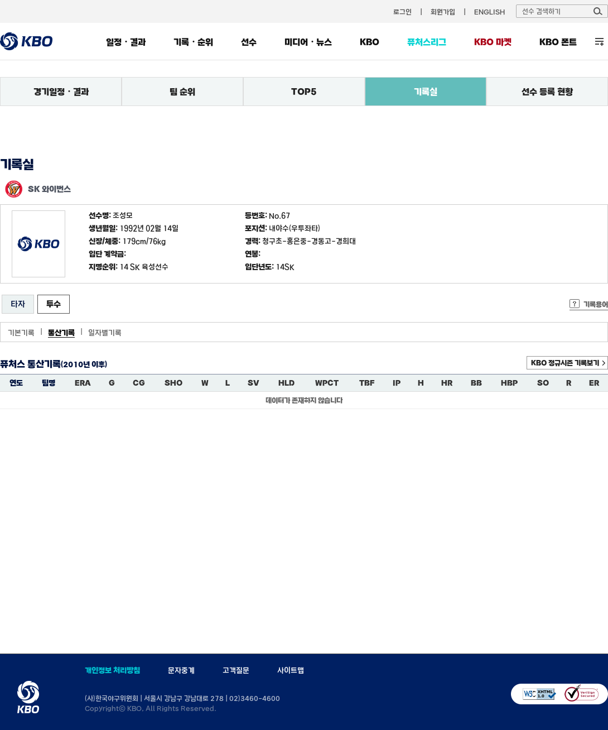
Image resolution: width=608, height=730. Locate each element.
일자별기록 (105, 332)
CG (139, 382)
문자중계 (181, 670)
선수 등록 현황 (547, 92)
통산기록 (61, 332)
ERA (83, 382)
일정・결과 (126, 42)
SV (253, 382)
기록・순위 (193, 42)
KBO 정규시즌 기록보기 (565, 363)
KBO (369, 42)
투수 (53, 304)
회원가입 (443, 11)
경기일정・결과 (61, 92)
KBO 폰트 (558, 42)
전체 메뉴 (599, 41)
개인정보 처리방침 (112, 670)
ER (594, 382)
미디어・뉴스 (308, 42)
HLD (286, 382)
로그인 (402, 11)
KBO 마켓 (493, 42)
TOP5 (304, 92)
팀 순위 (182, 92)
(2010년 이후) (84, 364)
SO (543, 382)
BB (476, 382)
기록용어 (595, 304)
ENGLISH (489, 11)
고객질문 (236, 670)
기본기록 (21, 332)
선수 (249, 42)
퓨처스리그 (426, 42)
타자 (18, 304)
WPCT (327, 382)
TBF (366, 382)
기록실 (425, 92)
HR (446, 382)
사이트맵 (290, 670)
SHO (173, 382)
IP (396, 382)
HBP (509, 382)
